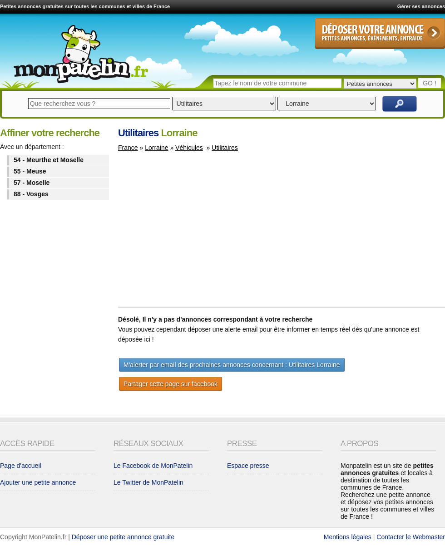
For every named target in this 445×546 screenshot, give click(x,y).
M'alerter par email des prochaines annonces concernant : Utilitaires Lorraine (232, 364)
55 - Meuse (30, 171)
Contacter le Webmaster (410, 537)
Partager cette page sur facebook (171, 383)
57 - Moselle (31, 182)
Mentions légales (347, 537)
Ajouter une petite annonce (38, 482)
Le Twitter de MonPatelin (148, 482)
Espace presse (248, 465)
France (128, 147)
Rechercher (399, 104)
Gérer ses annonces (421, 6)
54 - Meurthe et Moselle (49, 160)
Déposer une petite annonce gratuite (123, 537)
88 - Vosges (31, 194)
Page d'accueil (20, 465)
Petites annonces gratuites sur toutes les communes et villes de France (85, 6)
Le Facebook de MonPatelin (153, 465)
